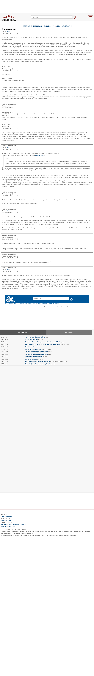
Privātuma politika (8, 526)
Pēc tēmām (69, 332)
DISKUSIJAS (37, 26)
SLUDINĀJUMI (49, 26)
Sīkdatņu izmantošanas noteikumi (13, 524)
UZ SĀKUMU (27, 26)
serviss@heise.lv (6, 520)
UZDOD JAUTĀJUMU (64, 26)
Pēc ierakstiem (23, 332)
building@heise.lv (6, 516)
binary (9, 31)
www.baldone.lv (39, 155)
